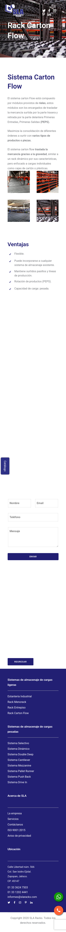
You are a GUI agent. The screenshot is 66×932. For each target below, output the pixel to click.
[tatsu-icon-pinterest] (43, 14)
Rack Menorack (17, 702)
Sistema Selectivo (18, 743)
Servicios (13, 819)
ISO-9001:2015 (16, 830)
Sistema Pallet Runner (21, 771)
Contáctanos (15, 824)
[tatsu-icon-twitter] (44, 11)
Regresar (20, 661)
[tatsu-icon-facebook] (49, 11)
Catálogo (5, 466)
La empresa (15, 813)
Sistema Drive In (17, 782)
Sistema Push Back (19, 776)
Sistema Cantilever (19, 760)
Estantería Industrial (20, 696)
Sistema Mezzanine (19, 765)
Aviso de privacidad (19, 835)
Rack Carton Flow (18, 713)
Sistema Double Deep (20, 754)
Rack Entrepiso (17, 707)
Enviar (32, 556)
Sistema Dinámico (19, 748)
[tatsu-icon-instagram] (54, 11)
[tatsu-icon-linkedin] (49, 14)
